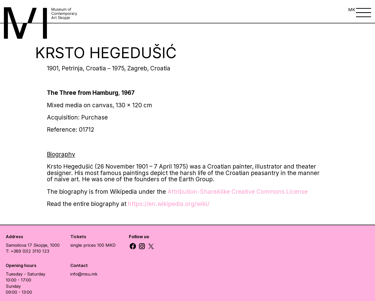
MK (351, 9)
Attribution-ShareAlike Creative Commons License (237, 191)
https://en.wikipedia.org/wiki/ (168, 203)
